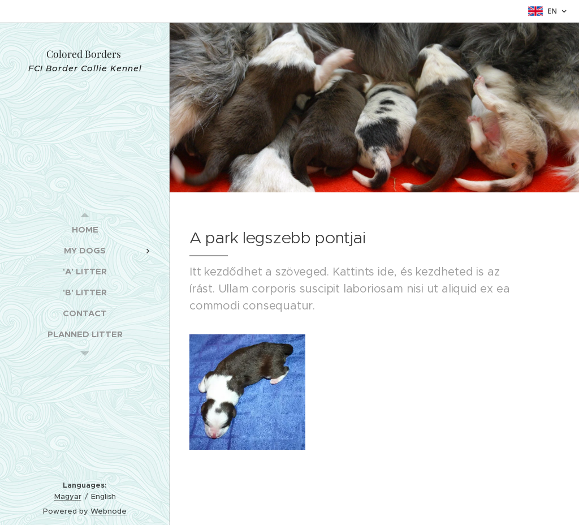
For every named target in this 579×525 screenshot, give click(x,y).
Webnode (108, 511)
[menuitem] (84, 229)
